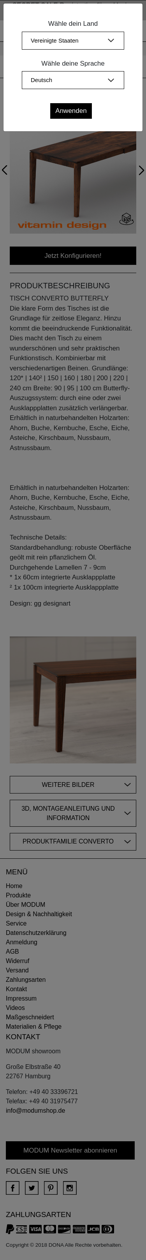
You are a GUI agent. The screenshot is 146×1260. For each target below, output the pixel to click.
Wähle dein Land (73, 23)
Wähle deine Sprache (73, 63)
